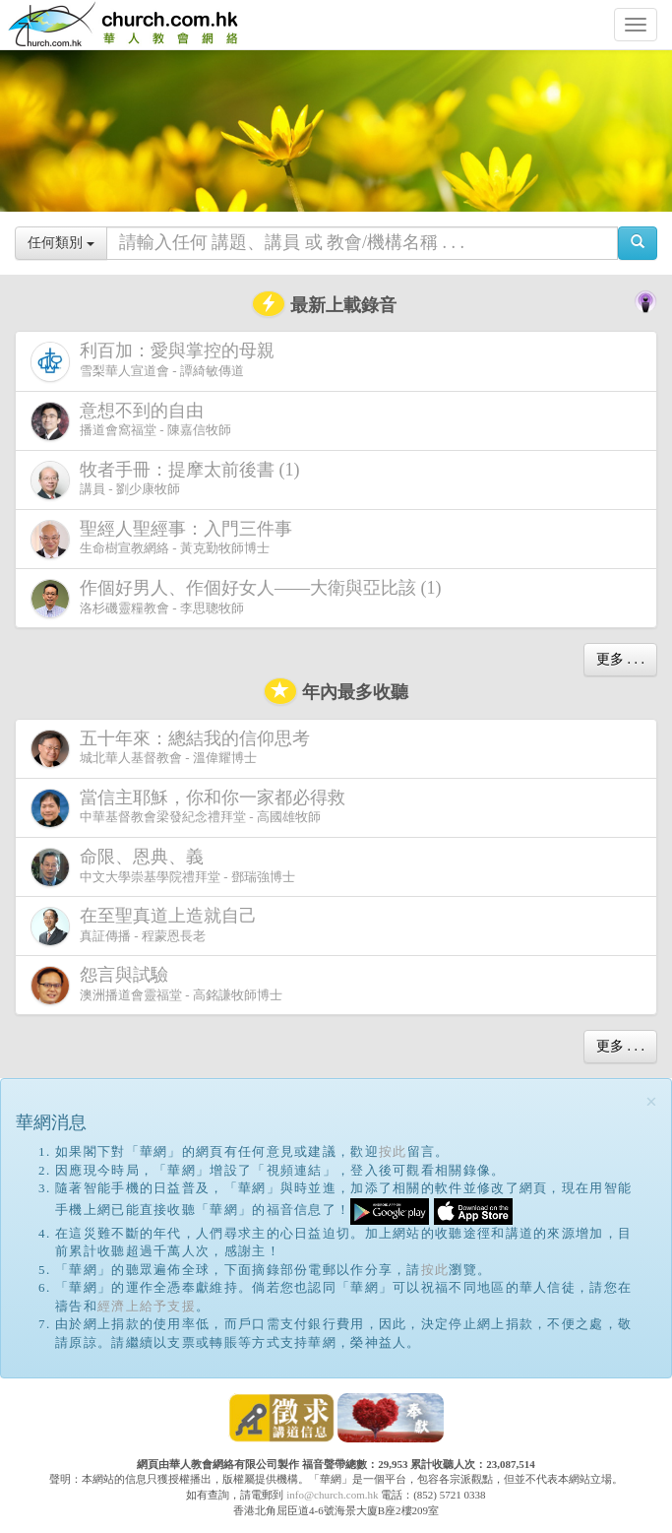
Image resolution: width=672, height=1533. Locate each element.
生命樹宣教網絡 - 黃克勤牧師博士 (165, 539)
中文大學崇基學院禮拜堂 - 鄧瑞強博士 (163, 867)
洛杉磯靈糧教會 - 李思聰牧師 (240, 598)
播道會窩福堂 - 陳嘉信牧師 (131, 421)
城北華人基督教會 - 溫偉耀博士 (174, 748)
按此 (393, 1151)
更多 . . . (620, 659)
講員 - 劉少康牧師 (169, 480)
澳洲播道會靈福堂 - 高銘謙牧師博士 (156, 985)
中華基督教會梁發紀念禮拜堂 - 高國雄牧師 (192, 808)
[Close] (651, 1102)
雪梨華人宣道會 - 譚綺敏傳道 (156, 361)
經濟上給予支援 (146, 1306)
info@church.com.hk (332, 1495)
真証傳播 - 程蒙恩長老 (148, 926)
